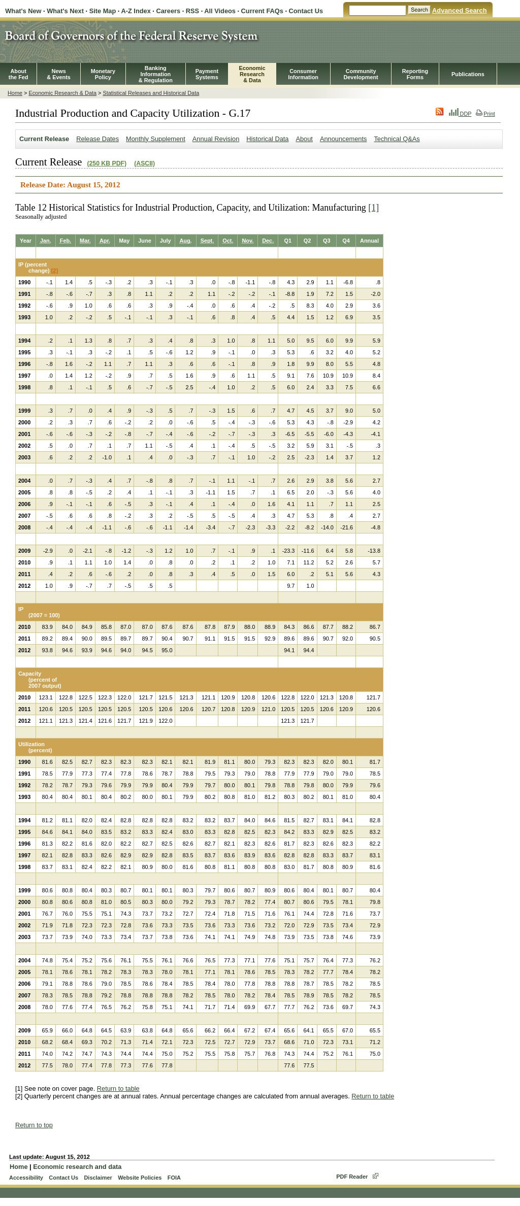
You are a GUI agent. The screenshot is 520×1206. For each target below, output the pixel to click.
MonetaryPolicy (103, 74)
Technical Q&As (396, 139)
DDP (460, 114)
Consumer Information (303, 74)
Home (15, 93)
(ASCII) (144, 163)
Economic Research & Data (62, 93)
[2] (54, 270)
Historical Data (267, 139)
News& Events (59, 74)
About (304, 139)
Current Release (44, 139)
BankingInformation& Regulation (156, 74)
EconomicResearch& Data (252, 74)
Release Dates (97, 139)
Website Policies (139, 1178)
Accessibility (26, 1178)
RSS (192, 11)
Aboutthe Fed (18, 74)
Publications (467, 74)
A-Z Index (135, 11)
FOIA (174, 1178)
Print (485, 114)
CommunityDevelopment (360, 74)
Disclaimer (98, 1178)
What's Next (65, 11)
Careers (168, 11)
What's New (23, 11)
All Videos (220, 11)
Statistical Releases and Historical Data (151, 93)
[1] (373, 208)
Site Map (102, 11)
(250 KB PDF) (106, 163)
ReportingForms (415, 74)
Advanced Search (459, 10)
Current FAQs (262, 11)
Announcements (343, 139)
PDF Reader (352, 1177)
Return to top (34, 1125)
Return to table (118, 1088)
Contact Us (306, 11)
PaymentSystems (207, 74)
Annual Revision (215, 139)
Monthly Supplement (155, 139)
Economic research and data (77, 1166)
